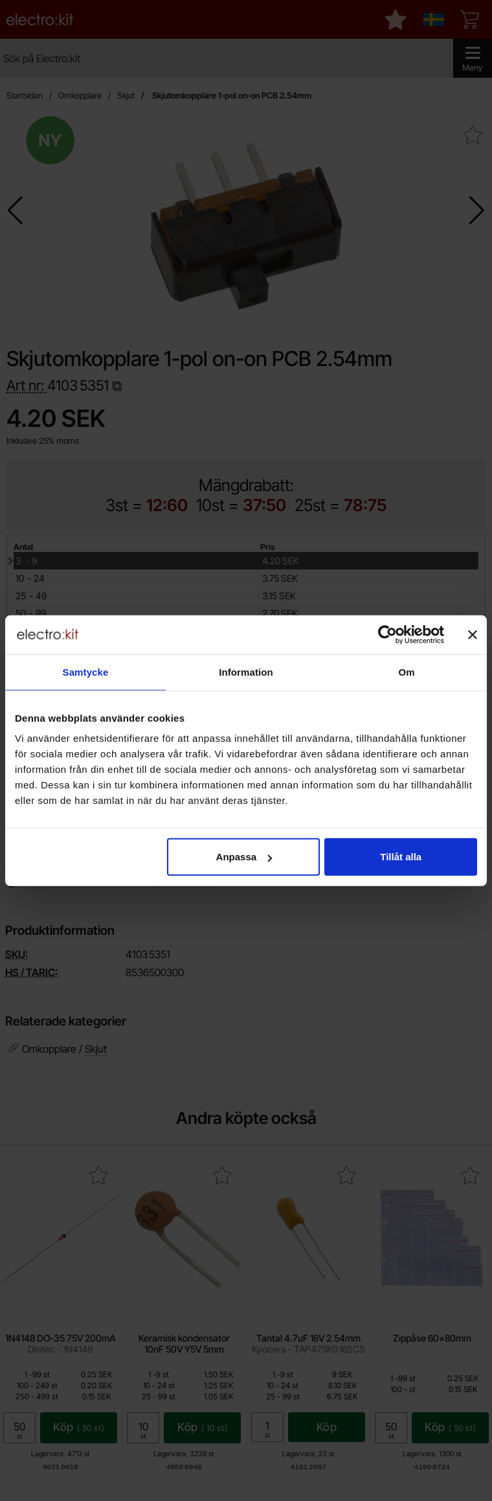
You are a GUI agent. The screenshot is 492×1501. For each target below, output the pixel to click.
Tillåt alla (400, 856)
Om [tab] (406, 671)
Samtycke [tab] (86, 671)
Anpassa (244, 856)
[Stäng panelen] (472, 634)
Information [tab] (246, 671)
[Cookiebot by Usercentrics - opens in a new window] (387, 634)
